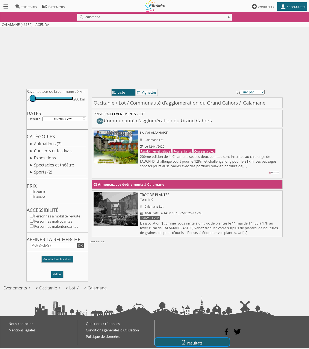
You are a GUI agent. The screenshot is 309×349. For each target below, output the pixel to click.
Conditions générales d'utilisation (112, 331)
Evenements (15, 289)
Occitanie (104, 102)
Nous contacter (21, 324)
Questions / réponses (103, 324)
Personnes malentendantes (56, 227)
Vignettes (147, 92)
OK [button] (80, 246)
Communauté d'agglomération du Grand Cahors (184, 102)
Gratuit (39, 192)
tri (238, 92)
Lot (122, 102)
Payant (39, 198)
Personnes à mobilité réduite (57, 217)
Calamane (97, 289)
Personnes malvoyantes (53, 222)
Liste (118, 92)
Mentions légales (22, 331)
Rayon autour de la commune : (51, 91)
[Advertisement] (154, 57)
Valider (57, 275)
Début (33, 119)
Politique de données (103, 337)
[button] (57, 261)
